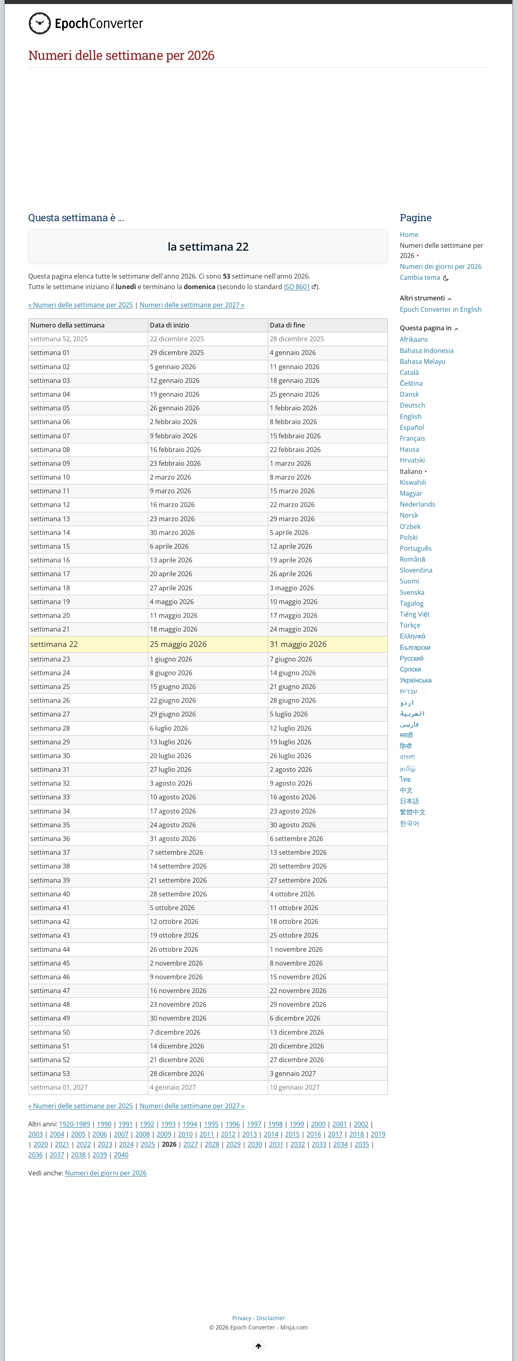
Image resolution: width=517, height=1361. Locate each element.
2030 (255, 1144)
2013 (249, 1134)
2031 (276, 1144)
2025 (148, 1144)
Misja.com (294, 1327)
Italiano (411, 471)
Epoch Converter (252, 1327)
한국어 (409, 823)
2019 (378, 1134)
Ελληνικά (412, 636)
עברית (408, 691)
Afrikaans (414, 339)
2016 (314, 1134)
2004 (57, 1134)
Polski (409, 537)
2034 (340, 1144)
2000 (318, 1124)
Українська (416, 680)
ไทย (405, 779)
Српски (410, 669)
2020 (41, 1144)
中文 (406, 790)
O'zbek (410, 526)
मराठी (406, 735)
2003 (35, 1134)
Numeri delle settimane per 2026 (441, 250)
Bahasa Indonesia (427, 350)
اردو (407, 702)
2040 (121, 1154)
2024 (126, 1144)
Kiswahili (413, 482)
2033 (319, 1144)
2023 (105, 1144)
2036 (35, 1154)
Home (409, 234)
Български (415, 647)
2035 (362, 1144)
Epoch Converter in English (441, 309)
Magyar (411, 493)
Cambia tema (425, 279)
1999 (297, 1124)
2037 (57, 1154)
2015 (292, 1134)
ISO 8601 (297, 286)
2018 (356, 1134)
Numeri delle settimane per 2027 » (192, 304)
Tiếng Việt (415, 614)
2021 (62, 1144)
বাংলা (407, 756)
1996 (232, 1124)
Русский (411, 658)
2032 (297, 1144)
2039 (99, 1154)
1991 (125, 1124)
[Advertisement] (224, 128)
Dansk (409, 394)
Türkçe (410, 625)
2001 (339, 1124)
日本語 (409, 801)
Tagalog (412, 603)
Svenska (412, 592)
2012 (228, 1134)
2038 (78, 1154)
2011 (207, 1134)
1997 (254, 1124)
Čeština (411, 383)
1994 (190, 1124)
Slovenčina (416, 570)
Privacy (241, 1318)
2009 (164, 1134)
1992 (147, 1124)
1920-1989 (74, 1124)
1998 (275, 1124)
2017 (335, 1134)
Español (412, 427)
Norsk (409, 515)
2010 (185, 1134)
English (411, 416)
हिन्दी (406, 746)
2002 (361, 1124)
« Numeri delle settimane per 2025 (80, 304)
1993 (168, 1124)
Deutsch (412, 405)
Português (416, 548)
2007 (121, 1134)
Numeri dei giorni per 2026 (106, 1173)
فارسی (409, 724)
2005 (78, 1134)
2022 (83, 1144)
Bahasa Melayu (423, 361)
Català (409, 372)
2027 (190, 1144)
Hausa (409, 449)
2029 (233, 1144)
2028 (212, 1144)
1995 (211, 1124)
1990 (104, 1124)
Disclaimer (270, 1318)
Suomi (409, 581)
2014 (271, 1134)
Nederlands (417, 504)
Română (412, 559)
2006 (99, 1134)
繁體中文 (413, 811)
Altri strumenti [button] (426, 298)
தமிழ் (408, 768)
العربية (412, 713)
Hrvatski (412, 460)
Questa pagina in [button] (430, 327)
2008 (142, 1134)
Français (412, 438)
